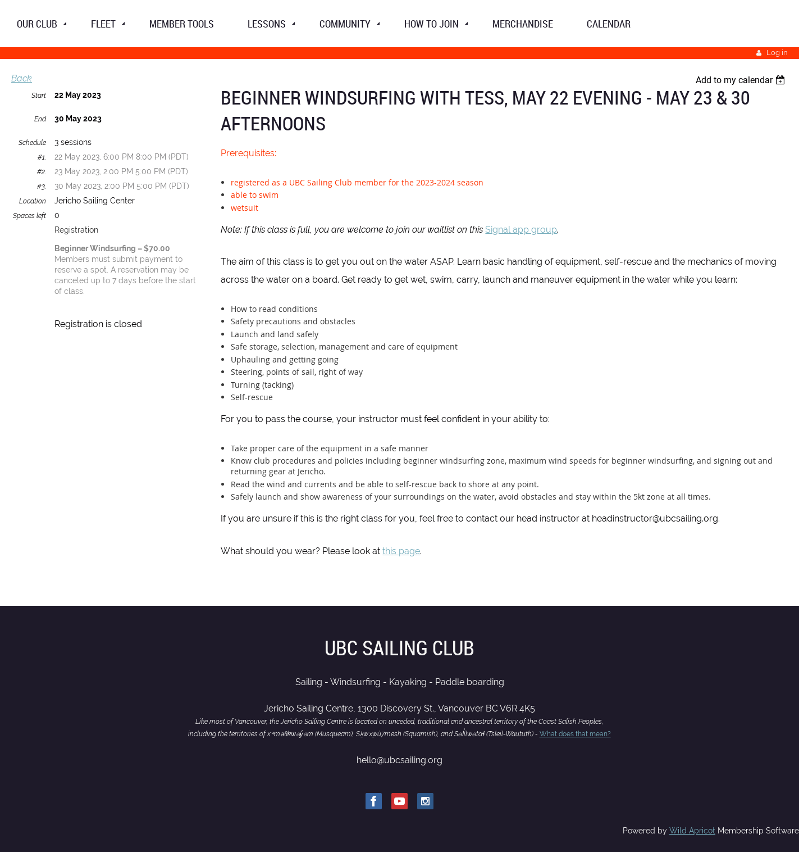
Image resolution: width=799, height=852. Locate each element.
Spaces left (29, 216)
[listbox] (742, 80)
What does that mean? (575, 734)
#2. (41, 172)
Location (32, 201)
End (40, 119)
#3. (41, 187)
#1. (42, 157)
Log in (777, 52)
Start (38, 95)
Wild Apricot (692, 830)
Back (21, 78)
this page (401, 551)
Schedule (32, 143)
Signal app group (521, 229)
